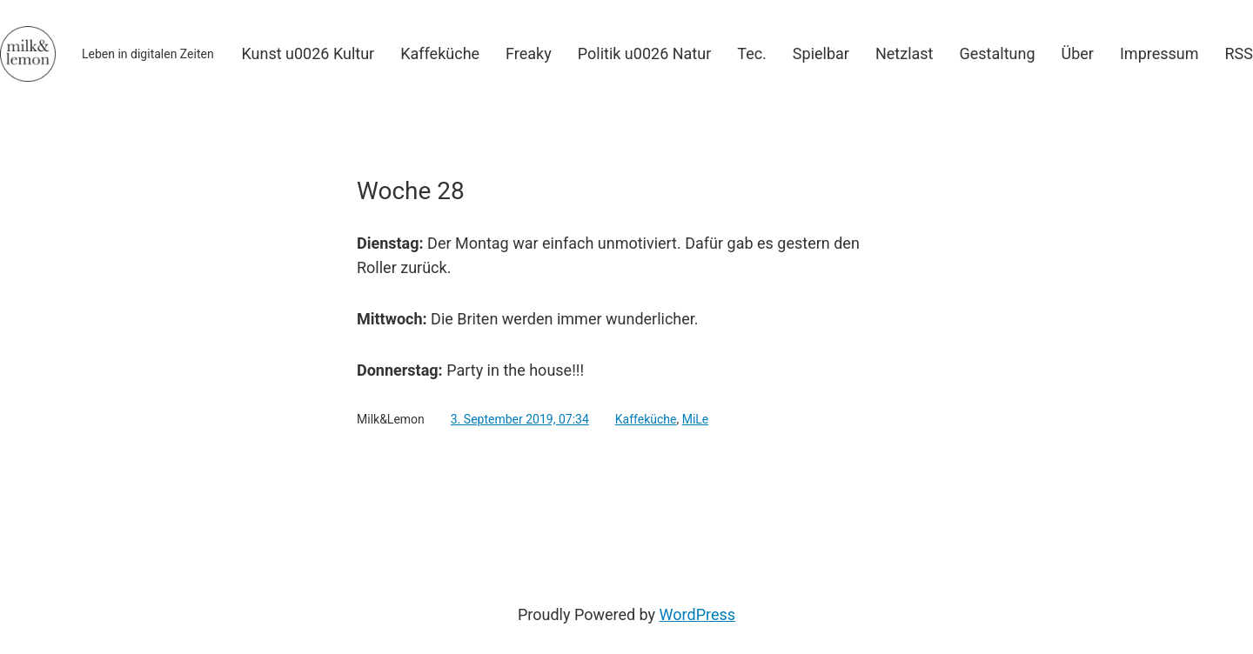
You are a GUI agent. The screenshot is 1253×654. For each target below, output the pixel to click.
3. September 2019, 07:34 (520, 419)
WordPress (697, 614)
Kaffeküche (646, 419)
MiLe (695, 419)
